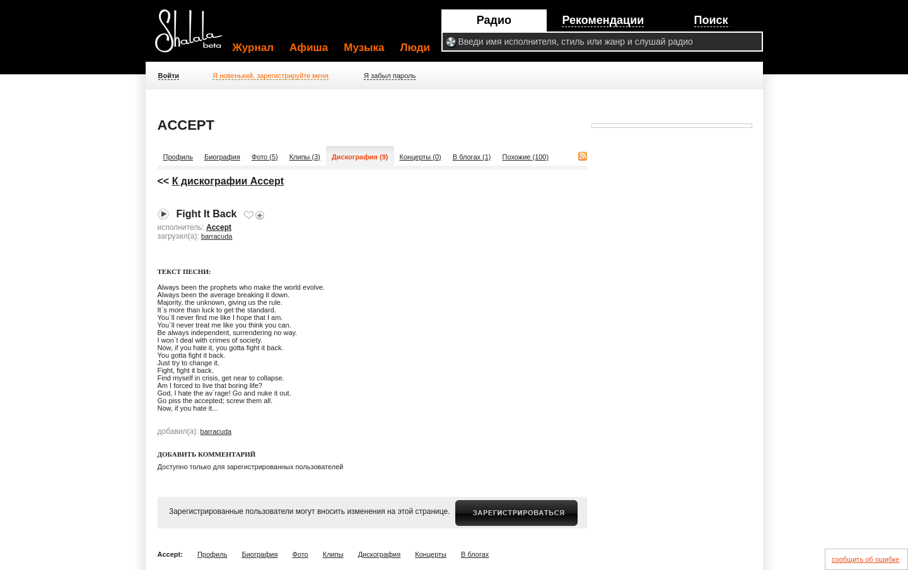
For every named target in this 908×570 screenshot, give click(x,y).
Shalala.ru (194, 35)
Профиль (178, 157)
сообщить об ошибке (865, 559)
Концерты (430, 554)
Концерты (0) (420, 157)
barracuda (217, 236)
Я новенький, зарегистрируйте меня (270, 75)
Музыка (364, 48)
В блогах (475, 554)
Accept (218, 227)
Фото (300, 554)
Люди (415, 48)
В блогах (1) (472, 157)
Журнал (253, 48)
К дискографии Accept (228, 181)
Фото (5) (265, 157)
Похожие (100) (526, 157)
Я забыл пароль (390, 75)
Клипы (333, 554)
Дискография (379, 554)
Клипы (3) (304, 157)
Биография (222, 157)
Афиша (308, 48)
